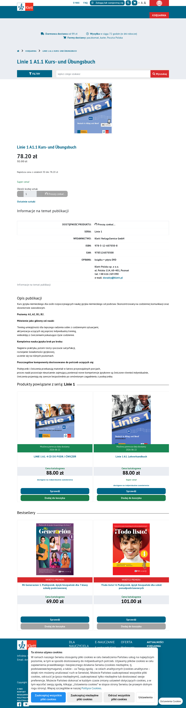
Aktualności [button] (125, 9)
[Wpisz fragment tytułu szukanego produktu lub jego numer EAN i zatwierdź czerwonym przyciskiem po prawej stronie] (103, 74)
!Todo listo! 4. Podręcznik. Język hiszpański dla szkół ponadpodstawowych (131, 586)
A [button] (139, 2)
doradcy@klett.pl (113, 277)
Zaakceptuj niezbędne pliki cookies (85, 697)
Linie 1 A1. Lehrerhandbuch (131, 456)
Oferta (104, 9)
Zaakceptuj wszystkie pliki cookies (48, 697)
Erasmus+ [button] (144, 9)
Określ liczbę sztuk (27, 188)
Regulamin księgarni (27, 694)
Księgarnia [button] (159, 15)
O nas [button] (76, 2)
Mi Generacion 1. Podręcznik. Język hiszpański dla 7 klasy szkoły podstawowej (55, 586)
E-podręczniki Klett (105, 647)
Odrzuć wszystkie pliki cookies (119, 697)
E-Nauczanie (83, 9)
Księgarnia (30, 51)
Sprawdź (55, 491)
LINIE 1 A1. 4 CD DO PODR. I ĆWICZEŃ (55, 456)
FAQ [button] (85, 2)
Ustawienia (145, 697)
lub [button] (107, 2)
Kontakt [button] (161, 9)
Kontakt (21, 692)
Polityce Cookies (91, 688)
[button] (128, 2)
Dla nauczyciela (57, 9)
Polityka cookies (26, 700)
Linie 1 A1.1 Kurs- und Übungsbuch (60, 51)
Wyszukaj (160, 73)
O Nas (20, 689)
